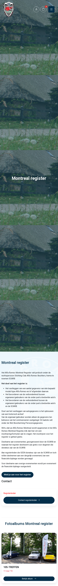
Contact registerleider (29, 500)
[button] (36, 9)
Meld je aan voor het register (17, 474)
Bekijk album (29, 578)
